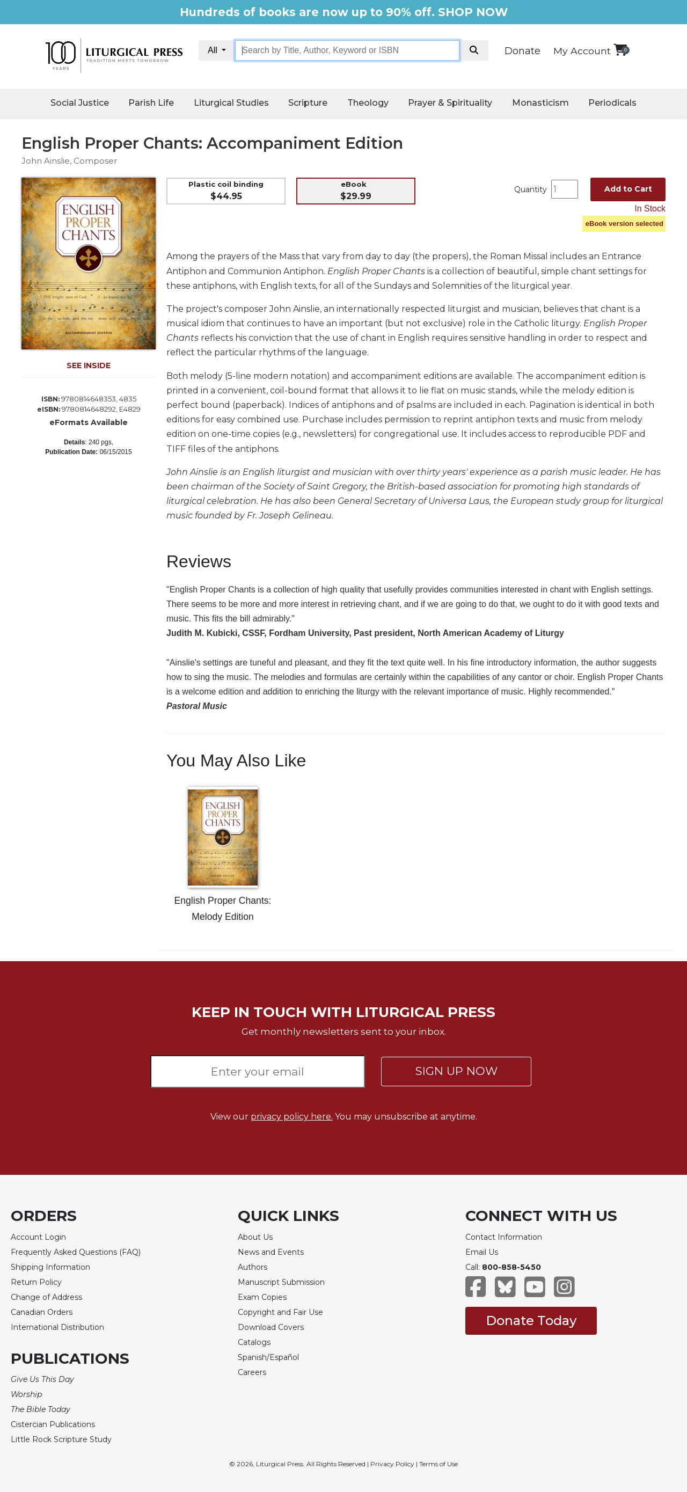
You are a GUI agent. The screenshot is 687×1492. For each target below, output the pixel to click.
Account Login (38, 1237)
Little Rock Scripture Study (61, 1439)
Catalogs (254, 1342)
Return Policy (36, 1282)
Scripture (307, 103)
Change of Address (46, 1297)
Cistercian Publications (53, 1424)
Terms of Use (438, 1464)
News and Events (271, 1252)
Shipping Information (50, 1267)
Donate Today (531, 1320)
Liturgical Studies (231, 103)
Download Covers (271, 1327)
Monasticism (540, 103)
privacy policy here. (292, 1116)
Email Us (481, 1252)
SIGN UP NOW (456, 1071)
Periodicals (612, 103)
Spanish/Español (268, 1357)
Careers (252, 1372)
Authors (252, 1267)
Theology (368, 103)
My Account (582, 50)
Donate (522, 51)
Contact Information (503, 1237)
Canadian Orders (41, 1312)
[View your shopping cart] (620, 49)
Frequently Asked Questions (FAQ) (76, 1252)
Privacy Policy (392, 1464)
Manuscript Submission (281, 1282)
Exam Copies (262, 1297)
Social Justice (79, 103)
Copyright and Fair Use (280, 1312)
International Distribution (57, 1327)
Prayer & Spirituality (450, 103)
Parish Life (151, 103)
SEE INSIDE (89, 365)
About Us (255, 1237)
